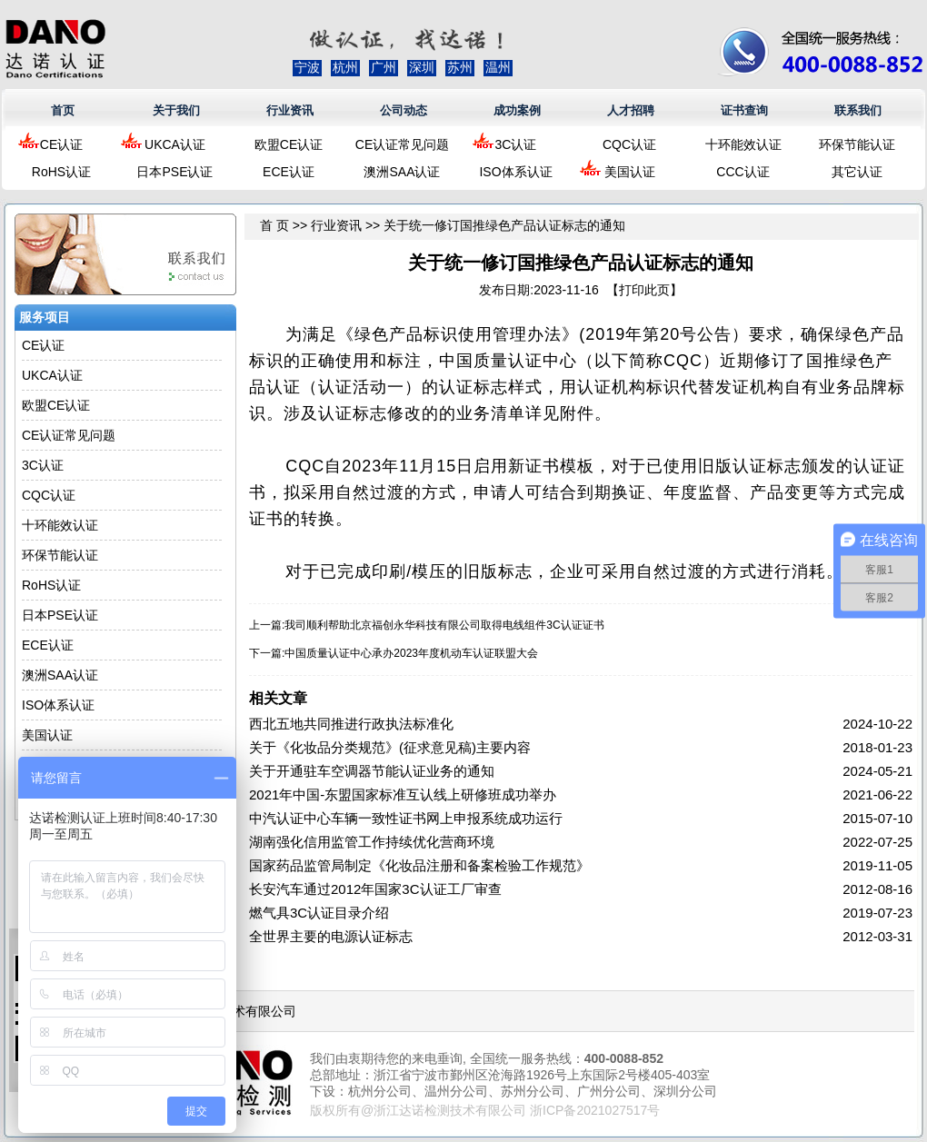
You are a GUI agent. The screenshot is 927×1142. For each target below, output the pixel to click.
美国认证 (629, 171)
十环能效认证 (743, 144)
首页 (63, 110)
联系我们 (858, 110)
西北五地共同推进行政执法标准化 (351, 723)
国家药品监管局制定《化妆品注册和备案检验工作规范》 (419, 865)
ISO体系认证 (515, 171)
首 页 (274, 225)
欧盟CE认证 (288, 144)
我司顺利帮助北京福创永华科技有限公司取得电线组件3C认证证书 (443, 625)
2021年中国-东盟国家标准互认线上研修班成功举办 (402, 794)
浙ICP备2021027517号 (595, 1110)
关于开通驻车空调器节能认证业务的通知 (371, 771)
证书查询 (744, 110)
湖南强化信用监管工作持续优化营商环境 (371, 841)
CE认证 (61, 144)
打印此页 (644, 290)
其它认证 (857, 171)
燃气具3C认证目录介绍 (319, 912)
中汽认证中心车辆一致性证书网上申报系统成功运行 (406, 818)
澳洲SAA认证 (402, 171)
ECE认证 (288, 171)
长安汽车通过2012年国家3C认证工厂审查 (375, 889)
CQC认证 (629, 144)
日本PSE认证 (174, 171)
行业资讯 (290, 110)
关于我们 (176, 110)
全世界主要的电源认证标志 (331, 936)
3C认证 (516, 144)
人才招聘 (630, 110)
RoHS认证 (61, 171)
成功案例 (517, 110)
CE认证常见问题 (402, 144)
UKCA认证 (175, 144)
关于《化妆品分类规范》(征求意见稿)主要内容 (390, 747)
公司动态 (403, 110)
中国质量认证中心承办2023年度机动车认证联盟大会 (411, 653)
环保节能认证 (857, 144)
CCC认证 (742, 171)
